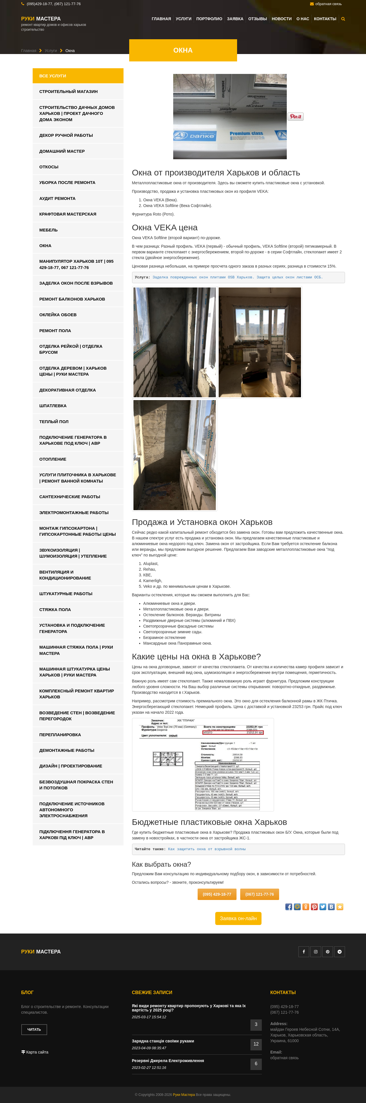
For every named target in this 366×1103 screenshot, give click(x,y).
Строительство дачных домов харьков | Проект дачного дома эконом (77, 113)
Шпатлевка (53, 405)
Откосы (48, 166)
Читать (34, 1030)
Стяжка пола (55, 609)
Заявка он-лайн (238, 918)
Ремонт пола (55, 330)
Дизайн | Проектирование (71, 765)
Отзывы (257, 18)
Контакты (325, 18)
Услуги (183, 18)
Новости (282, 18)
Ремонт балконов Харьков (72, 299)
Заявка (235, 18)
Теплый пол (54, 421)
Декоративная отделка (67, 390)
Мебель (48, 229)
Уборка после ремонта (67, 182)
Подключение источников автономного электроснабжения (72, 809)
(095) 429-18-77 (217, 894)
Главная (161, 18)
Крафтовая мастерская (68, 214)
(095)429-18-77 (39, 4)
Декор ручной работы (66, 135)
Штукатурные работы (66, 593)
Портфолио (209, 18)
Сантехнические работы (69, 496)
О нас (302, 18)
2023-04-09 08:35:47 (149, 1048)
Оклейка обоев (58, 314)
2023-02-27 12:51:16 (149, 1067)
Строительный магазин (68, 91)
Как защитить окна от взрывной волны (207, 849)
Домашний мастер (62, 151)
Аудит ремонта (57, 198)
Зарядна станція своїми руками (163, 1041)
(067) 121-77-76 (67, 4)
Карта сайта (35, 1052)
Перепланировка (60, 734)
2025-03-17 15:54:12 (149, 1017)
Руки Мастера (184, 1095)
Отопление (52, 459)
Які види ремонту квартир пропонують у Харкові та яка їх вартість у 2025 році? (189, 1007)
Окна (45, 245)
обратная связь (328, 4)
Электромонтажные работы (74, 512)
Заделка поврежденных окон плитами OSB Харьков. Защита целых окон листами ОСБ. (237, 277)
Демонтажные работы (67, 750)
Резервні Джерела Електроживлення (168, 1060)
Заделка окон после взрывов (76, 283)
